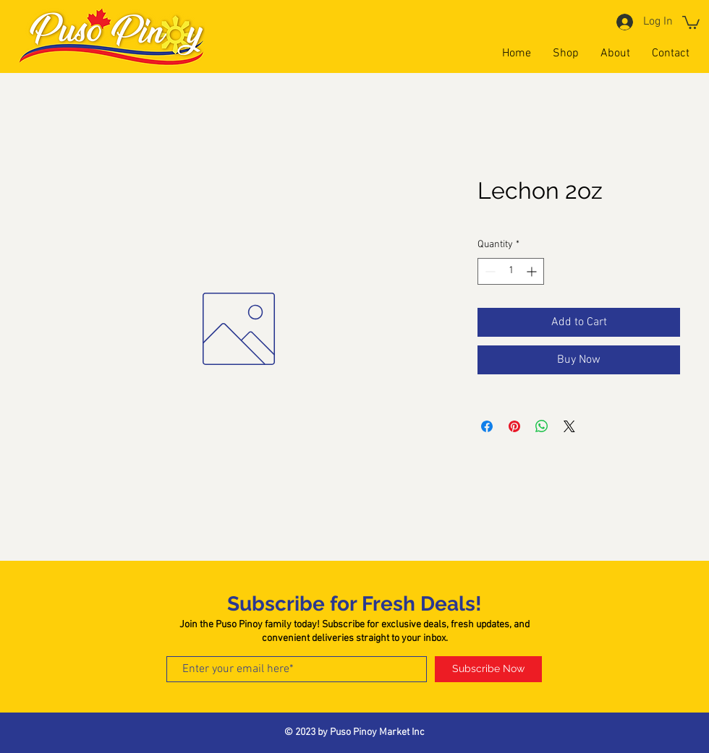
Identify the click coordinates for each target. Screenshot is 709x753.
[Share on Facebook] (487, 426)
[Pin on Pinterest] (514, 426)
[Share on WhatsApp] (542, 426)
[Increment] (533, 271)
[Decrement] (489, 271)
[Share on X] (569, 426)
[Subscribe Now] (488, 669)
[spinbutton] (511, 271)
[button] (691, 21)
